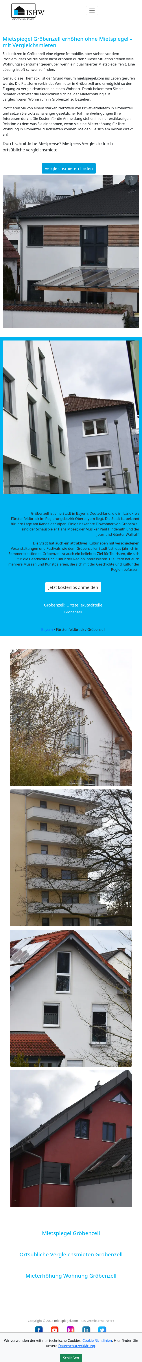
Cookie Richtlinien (97, 1340)
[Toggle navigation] (92, 10)
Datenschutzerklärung (76, 1345)
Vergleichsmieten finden (69, 168)
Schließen (71, 1357)
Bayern (47, 629)
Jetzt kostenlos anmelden (73, 587)
